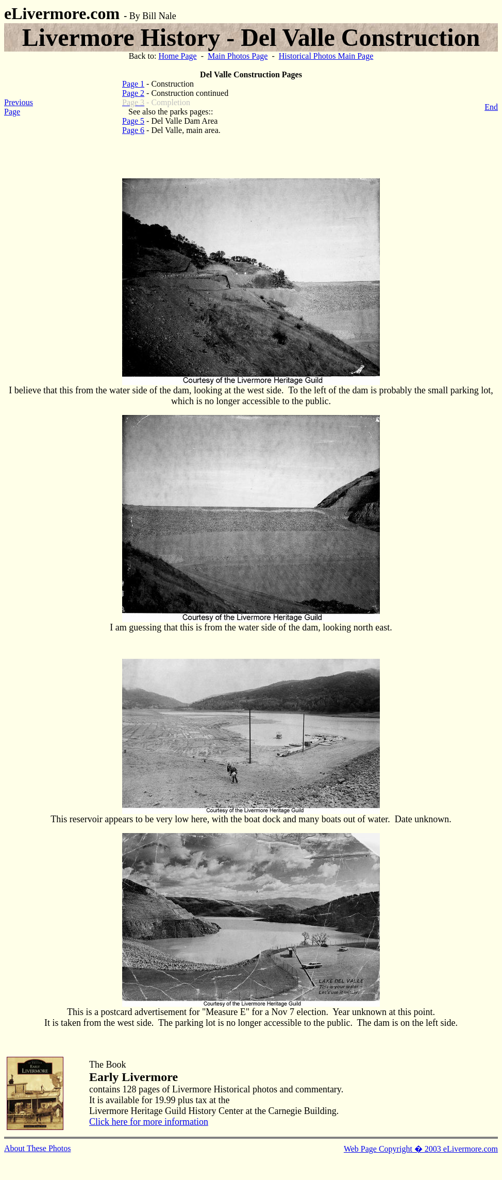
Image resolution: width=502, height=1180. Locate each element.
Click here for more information (148, 1122)
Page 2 (133, 93)
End (491, 107)
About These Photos (37, 1148)
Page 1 (133, 83)
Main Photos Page (237, 56)
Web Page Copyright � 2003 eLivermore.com (421, 1148)
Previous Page (18, 107)
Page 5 (133, 121)
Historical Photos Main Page (326, 56)
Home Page (177, 56)
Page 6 (133, 130)
